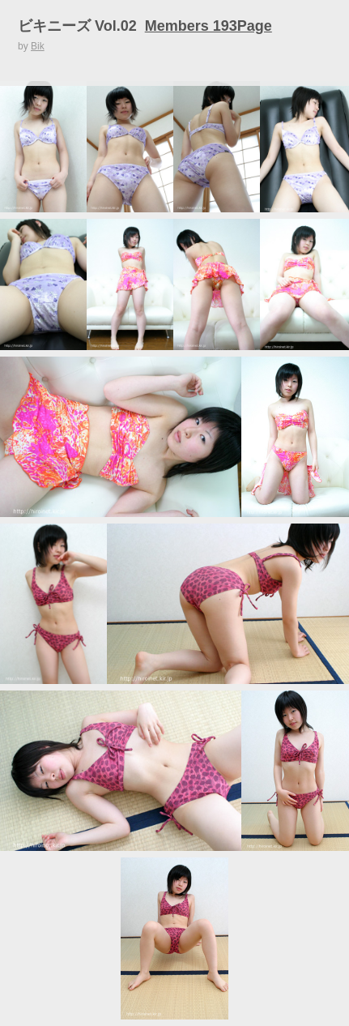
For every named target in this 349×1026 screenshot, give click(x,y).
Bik (38, 46)
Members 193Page (208, 26)
